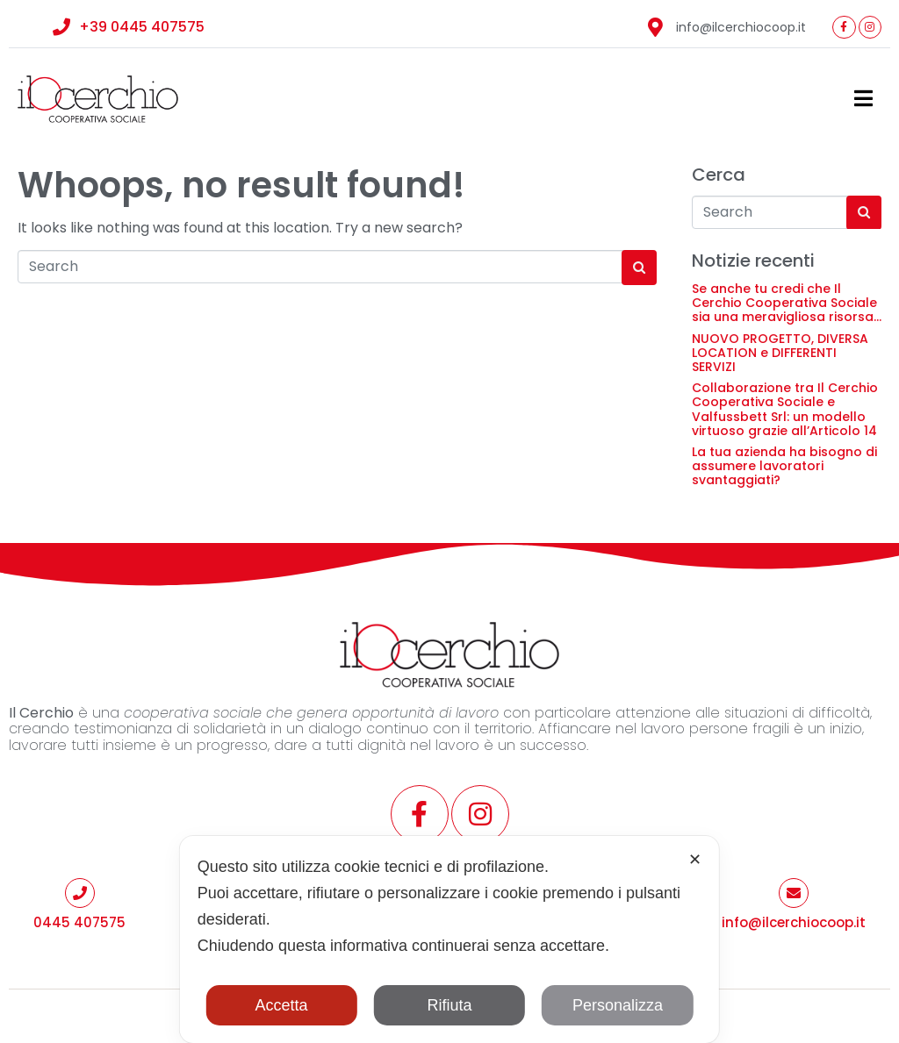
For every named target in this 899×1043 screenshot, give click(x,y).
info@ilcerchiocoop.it (794, 922)
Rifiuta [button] (449, 1005)
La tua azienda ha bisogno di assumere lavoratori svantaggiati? (784, 466)
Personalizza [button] (617, 1005)
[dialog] (449, 939)
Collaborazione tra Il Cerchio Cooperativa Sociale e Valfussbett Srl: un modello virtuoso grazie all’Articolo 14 (785, 409)
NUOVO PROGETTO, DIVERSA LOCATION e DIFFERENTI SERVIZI (780, 352)
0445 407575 (79, 922)
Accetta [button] (281, 1005)
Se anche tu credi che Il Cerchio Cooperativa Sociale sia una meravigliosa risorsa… (786, 302)
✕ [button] (694, 859)
